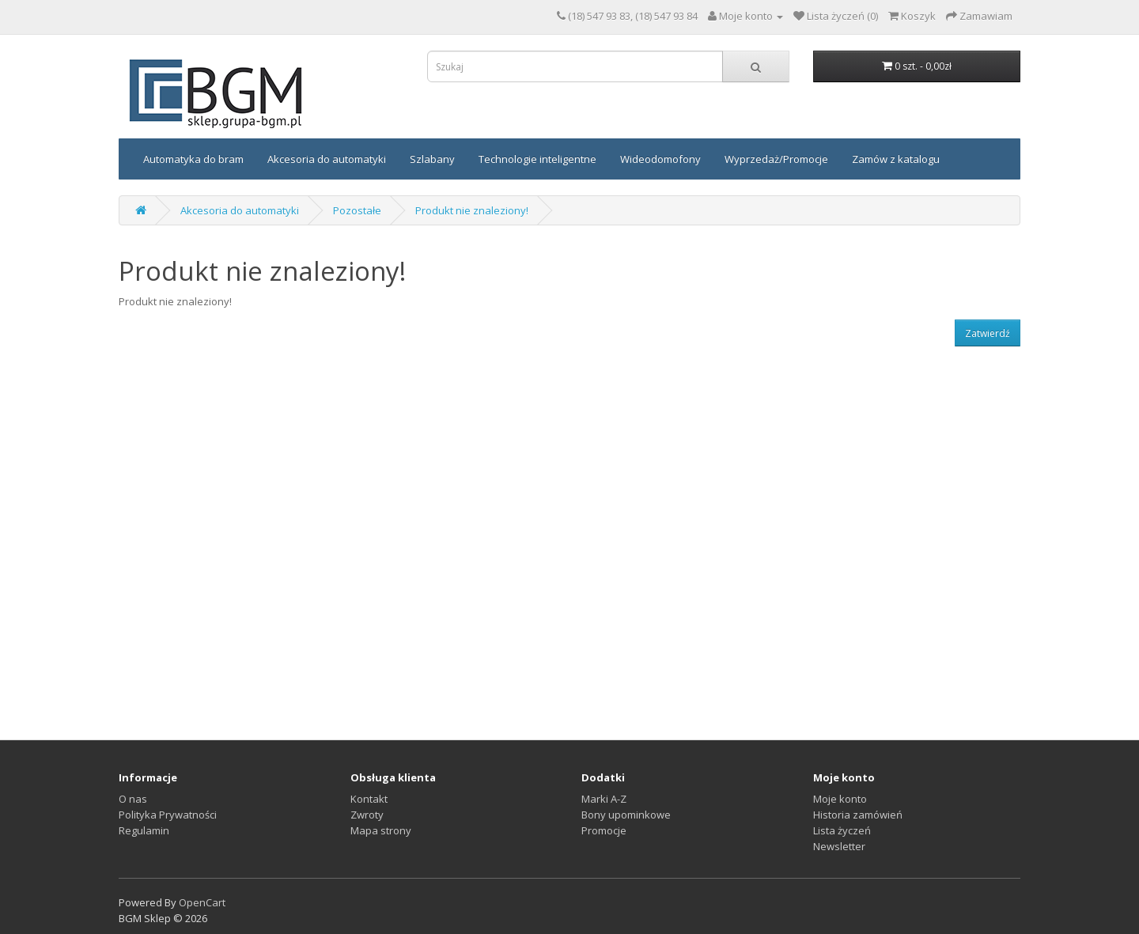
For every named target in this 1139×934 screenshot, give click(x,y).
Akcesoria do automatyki (326, 159)
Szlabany (432, 159)
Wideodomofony (660, 159)
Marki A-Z (603, 799)
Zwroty (367, 814)
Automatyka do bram (193, 159)
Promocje (603, 830)
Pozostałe (357, 210)
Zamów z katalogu (896, 159)
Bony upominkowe (626, 814)
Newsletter (839, 846)
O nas (133, 799)
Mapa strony (380, 830)
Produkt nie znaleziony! (471, 210)
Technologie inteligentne (537, 159)
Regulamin (144, 830)
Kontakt (369, 799)
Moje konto (840, 799)
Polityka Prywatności (168, 814)
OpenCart (202, 902)
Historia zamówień (857, 814)
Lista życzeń (842, 830)
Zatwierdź (987, 333)
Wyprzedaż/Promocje (776, 159)
